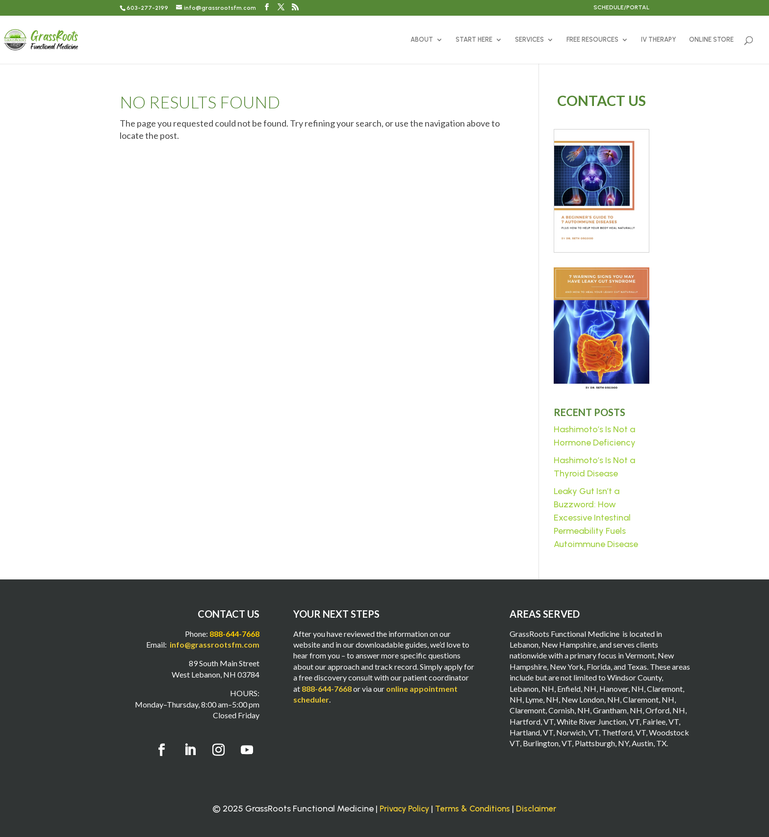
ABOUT (421, 39)
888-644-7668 (327, 688)
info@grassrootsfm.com (214, 644)
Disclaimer (536, 808)
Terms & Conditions (472, 808)
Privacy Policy (404, 808)
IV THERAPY (658, 39)
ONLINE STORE (711, 39)
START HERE (474, 39)
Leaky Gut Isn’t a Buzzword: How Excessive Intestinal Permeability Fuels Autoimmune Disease (596, 517)
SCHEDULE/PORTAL (621, 7)
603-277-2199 (147, 7)
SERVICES (529, 39)
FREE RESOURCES (592, 39)
